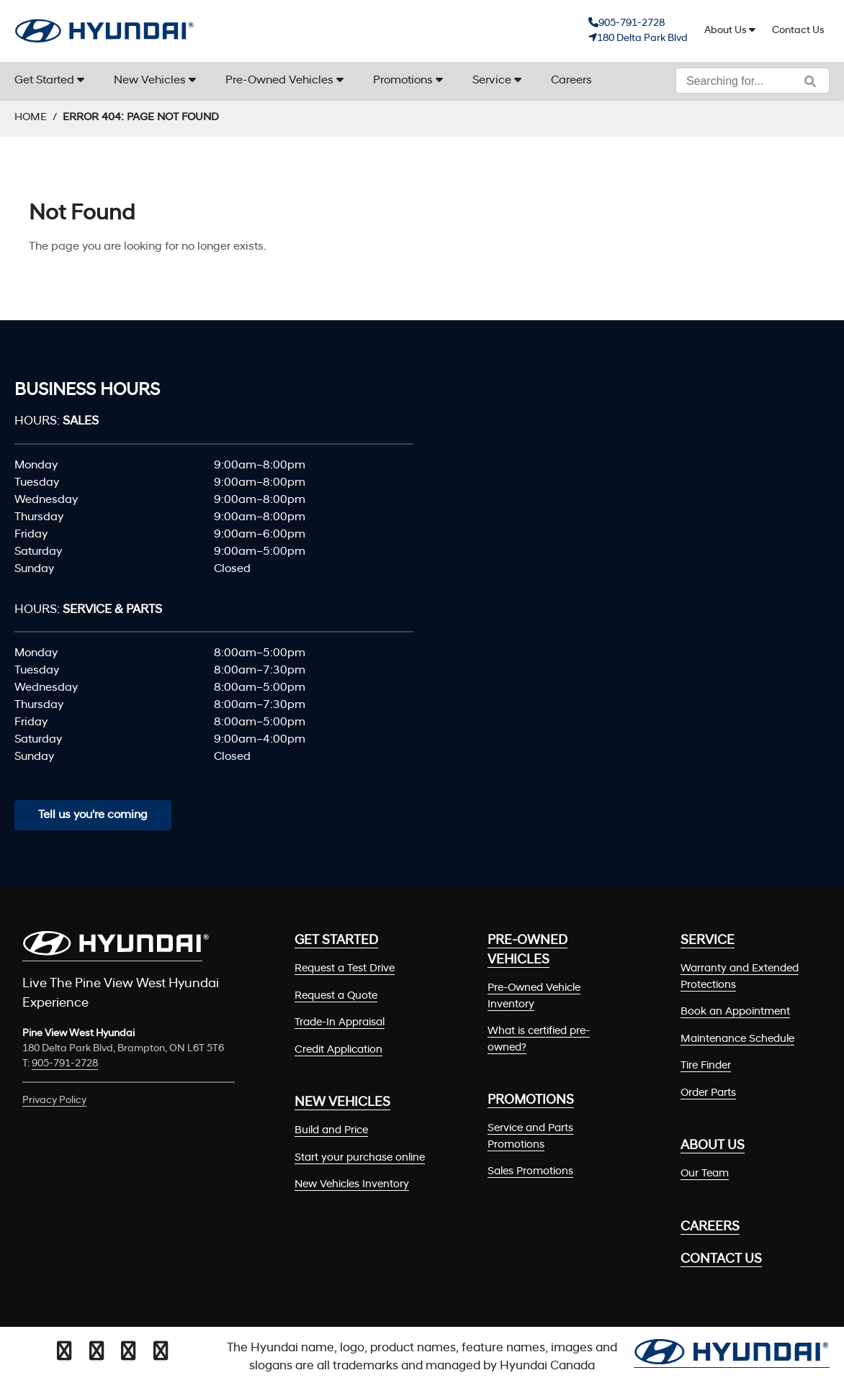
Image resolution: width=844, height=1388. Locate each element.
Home (30, 117)
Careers (571, 80)
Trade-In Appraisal (340, 1022)
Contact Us (798, 30)
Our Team (705, 1174)
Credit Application (338, 1050)
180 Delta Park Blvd (642, 38)
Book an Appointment (735, 1012)
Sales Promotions (530, 1171)
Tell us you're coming (93, 815)
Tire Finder (706, 1066)
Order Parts (708, 1093)
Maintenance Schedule (737, 1039)
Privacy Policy (54, 1100)
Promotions (403, 80)
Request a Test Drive (345, 968)
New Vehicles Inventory (352, 1184)
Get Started (44, 80)
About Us (725, 30)
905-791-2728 (631, 23)
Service (491, 80)
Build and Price (331, 1130)
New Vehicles (150, 80)
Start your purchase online (360, 1158)
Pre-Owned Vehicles (279, 80)
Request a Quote (336, 996)
